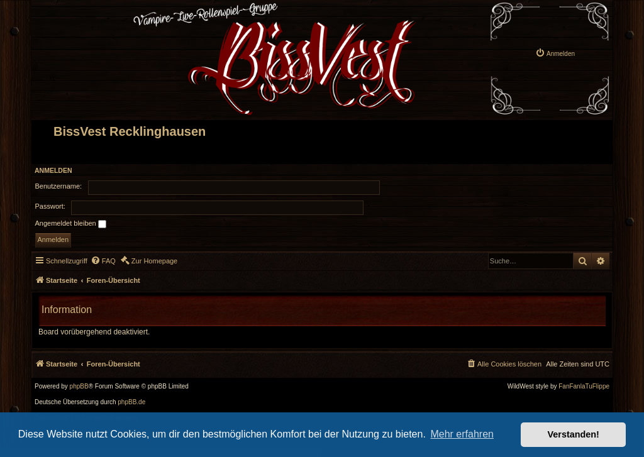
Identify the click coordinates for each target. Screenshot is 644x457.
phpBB (79, 386)
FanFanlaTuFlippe (583, 386)
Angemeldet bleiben (70, 223)
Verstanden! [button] (573, 434)
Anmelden (53, 170)
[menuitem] (555, 52)
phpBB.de (131, 402)
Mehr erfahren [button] (462, 434)
